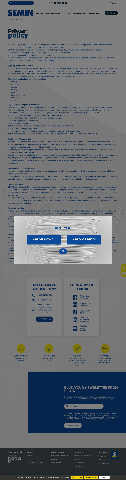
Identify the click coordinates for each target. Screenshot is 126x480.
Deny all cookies (91, 477)
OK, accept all (77, 477)
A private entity (84, 239)
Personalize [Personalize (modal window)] (104, 477)
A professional (44, 239)
